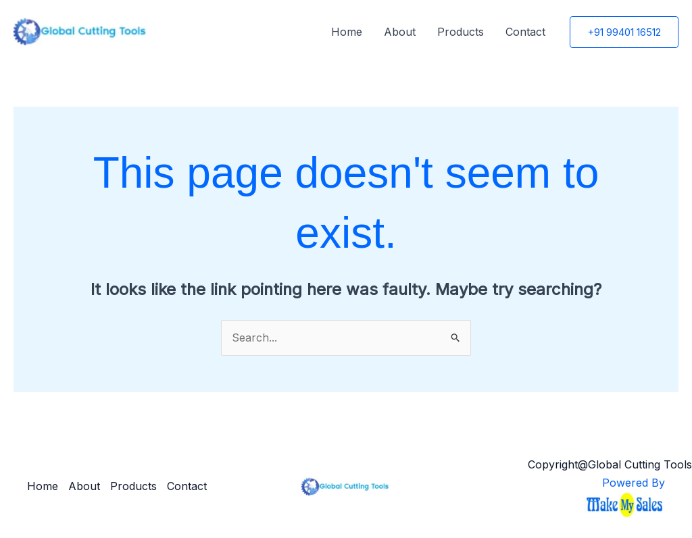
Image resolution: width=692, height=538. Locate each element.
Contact (525, 31)
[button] (624, 32)
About (400, 31)
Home (346, 31)
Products (460, 31)
